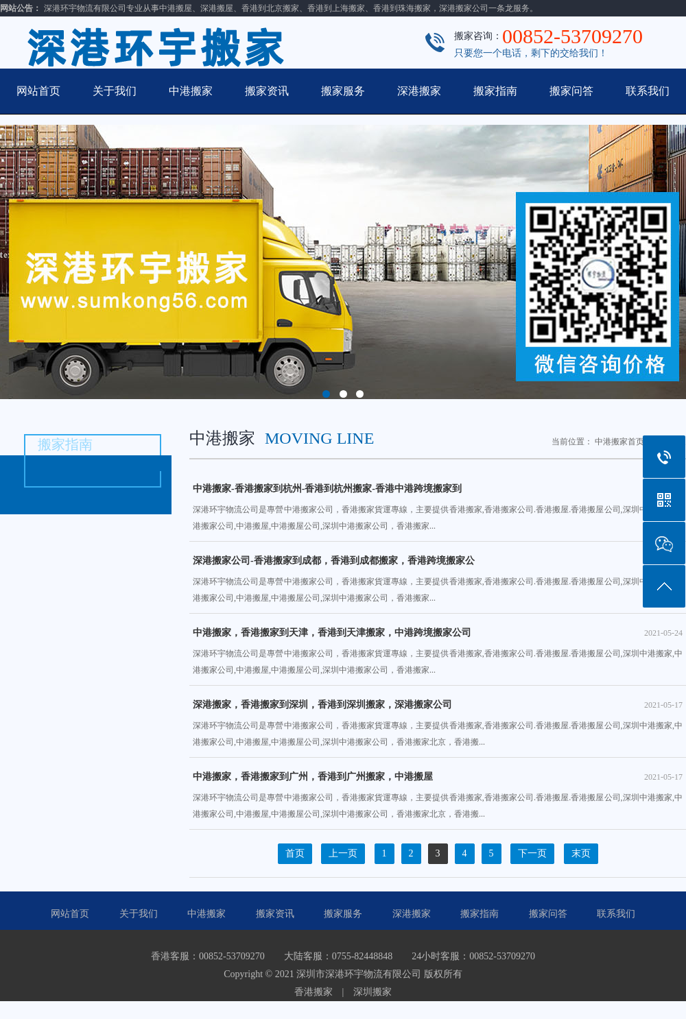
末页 (581, 853)
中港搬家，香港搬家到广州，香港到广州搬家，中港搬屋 (438, 777)
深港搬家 (419, 91)
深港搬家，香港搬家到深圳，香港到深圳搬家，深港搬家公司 (438, 705)
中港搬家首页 (619, 441)
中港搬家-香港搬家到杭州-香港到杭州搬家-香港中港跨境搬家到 (438, 489)
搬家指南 (495, 91)
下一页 (532, 853)
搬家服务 (343, 91)
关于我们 (115, 91)
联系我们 (648, 91)
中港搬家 (191, 91)
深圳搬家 (372, 992)
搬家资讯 (267, 91)
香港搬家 (313, 992)
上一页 (343, 853)
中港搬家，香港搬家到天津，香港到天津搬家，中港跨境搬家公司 (438, 633)
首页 (295, 853)
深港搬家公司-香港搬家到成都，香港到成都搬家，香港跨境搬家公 (438, 561)
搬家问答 (571, 91)
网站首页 (38, 91)
